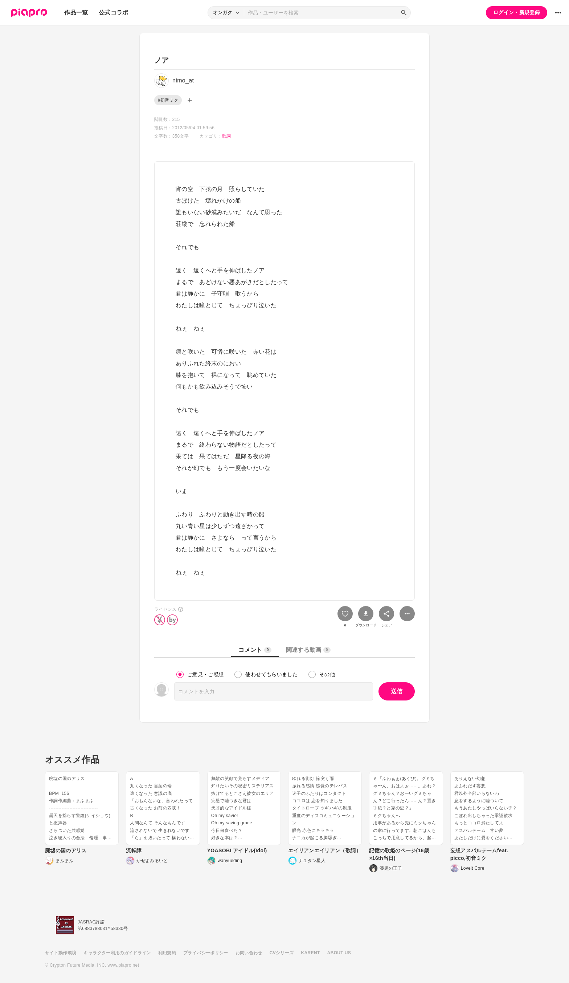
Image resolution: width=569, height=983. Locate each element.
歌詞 (226, 136)
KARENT (310, 952)
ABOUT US (339, 952)
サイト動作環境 (60, 952)
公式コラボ (113, 12)
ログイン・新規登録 (516, 12)
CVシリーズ (282, 952)
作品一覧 (76, 12)
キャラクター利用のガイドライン (117, 952)
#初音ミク (168, 100)
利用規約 (167, 952)
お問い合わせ (249, 952)
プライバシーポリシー (205, 952)
